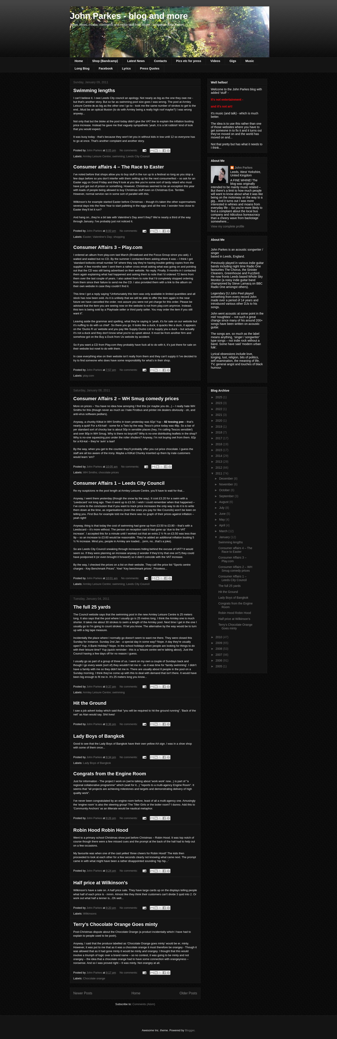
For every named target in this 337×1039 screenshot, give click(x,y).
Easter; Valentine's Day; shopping (104, 236)
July (222, 507)
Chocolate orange (94, 978)
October (225, 490)
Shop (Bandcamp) (105, 61)
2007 (219, 654)
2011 (219, 473)
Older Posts (188, 993)
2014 (219, 455)
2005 (219, 666)
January (225, 537)
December (226, 478)
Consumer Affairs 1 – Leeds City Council (119, 483)
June (222, 513)
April (222, 525)
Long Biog (82, 68)
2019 (219, 426)
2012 (219, 467)
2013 (219, 461)
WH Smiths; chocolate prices (101, 472)
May (222, 519)
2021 (219, 415)
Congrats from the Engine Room (109, 773)
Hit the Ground (89, 703)
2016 (219, 444)
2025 (219, 397)
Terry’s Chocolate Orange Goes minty (115, 924)
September (226, 496)
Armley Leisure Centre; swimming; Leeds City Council (116, 156)
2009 (219, 643)
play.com (88, 375)
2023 (219, 403)
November (226, 484)
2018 (219, 432)
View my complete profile (227, 226)
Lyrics (126, 68)
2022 (219, 409)
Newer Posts (82, 993)
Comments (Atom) (143, 1004)
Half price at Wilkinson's (100, 882)
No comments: (128, 150)
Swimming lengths (94, 90)
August (224, 502)
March (223, 531)
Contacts (160, 61)
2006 (219, 660)
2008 (219, 648)
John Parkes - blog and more (129, 16)
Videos (215, 61)
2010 (219, 637)
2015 (219, 450)
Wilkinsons (90, 913)
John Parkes (244, 167)
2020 (219, 420)
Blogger (189, 1030)
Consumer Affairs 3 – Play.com (107, 247)
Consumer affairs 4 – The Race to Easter (118, 167)
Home (79, 61)
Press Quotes (149, 68)
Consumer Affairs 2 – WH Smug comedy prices (126, 398)
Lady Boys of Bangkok (98, 736)
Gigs (233, 61)
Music (249, 61)
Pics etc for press (188, 61)
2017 (219, 438)
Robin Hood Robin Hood (100, 830)
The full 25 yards (92, 607)
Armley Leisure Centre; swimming (104, 692)
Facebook (106, 68)
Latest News (136, 61)
